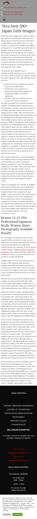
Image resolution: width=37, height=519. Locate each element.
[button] (4, 19)
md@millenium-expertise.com (18, 460)
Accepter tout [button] (17, 514)
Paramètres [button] (7, 514)
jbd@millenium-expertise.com (18, 453)
